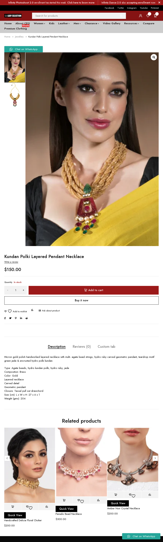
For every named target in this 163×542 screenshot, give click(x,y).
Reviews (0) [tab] (82, 346)
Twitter (120, 8)
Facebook (109, 8)
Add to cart (95, 290)
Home (7, 36)
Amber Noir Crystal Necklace (123, 508)
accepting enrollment (138, 2)
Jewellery (19, 36)
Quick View (15, 515)
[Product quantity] (15, 290)
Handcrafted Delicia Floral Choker (23, 520)
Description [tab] (57, 346)
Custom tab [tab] (106, 346)
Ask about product (51, 310)
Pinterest (155, 8)
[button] (154, 57)
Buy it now (81, 300)
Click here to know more (80, 2)
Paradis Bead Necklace (69, 514)
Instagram (132, 8)
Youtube (144, 8)
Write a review (11, 261)
